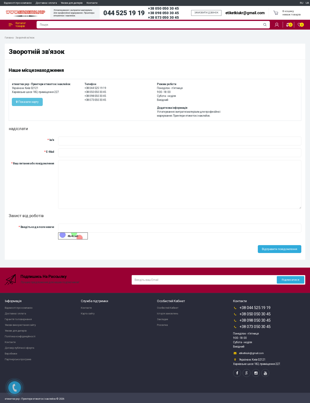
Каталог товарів (17, 24)
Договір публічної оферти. (20, 347)
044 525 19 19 (124, 13)
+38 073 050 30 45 (163, 17)
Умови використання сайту (20, 324)
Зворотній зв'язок (24, 37)
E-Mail (50, 151)
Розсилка (162, 324)
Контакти (92, 2)
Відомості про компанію (18, 2)
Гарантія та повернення (18, 319)
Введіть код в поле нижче (37, 227)
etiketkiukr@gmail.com (245, 13)
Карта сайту (88, 313)
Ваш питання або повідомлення (33, 163)
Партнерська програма (18, 359)
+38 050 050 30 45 (163, 8)
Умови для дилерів (71, 2)
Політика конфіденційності (20, 336)
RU (301, 2)
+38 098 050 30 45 (163, 13)
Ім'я (51, 140)
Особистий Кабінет (167, 307)
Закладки (162, 319)
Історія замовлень (167, 313)
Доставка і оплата (46, 2)
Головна (9, 37)
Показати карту (27, 102)
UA (307, 2)
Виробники (11, 353)
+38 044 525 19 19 (251, 308)
